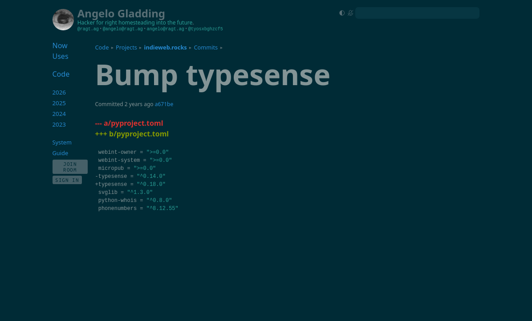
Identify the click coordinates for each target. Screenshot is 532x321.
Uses (61, 56)
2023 (59, 124)
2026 (59, 92)
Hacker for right (97, 22)
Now (60, 45)
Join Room (70, 167)
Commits (206, 47)
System (62, 142)
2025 (59, 103)
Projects (126, 47)
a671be (164, 104)
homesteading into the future (155, 22)
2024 (59, 114)
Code (102, 47)
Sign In (67, 180)
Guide (61, 153)
